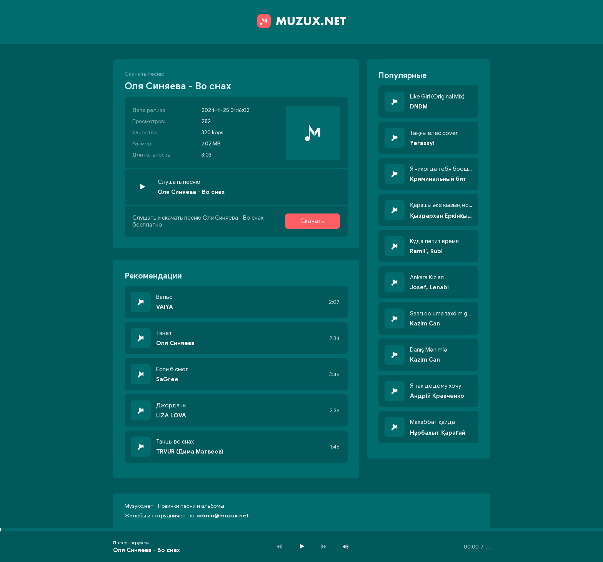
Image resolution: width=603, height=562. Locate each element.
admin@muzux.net (223, 515)
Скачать (312, 221)
